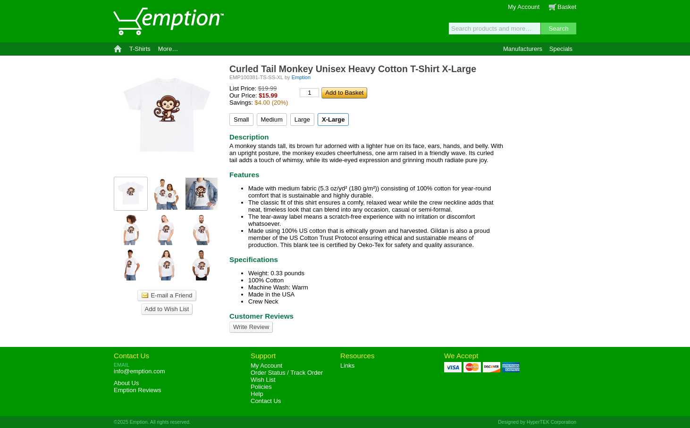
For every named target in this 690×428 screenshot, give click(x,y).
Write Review (251, 326)
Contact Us (131, 356)
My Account (523, 6)
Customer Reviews (261, 316)
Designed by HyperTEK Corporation (537, 422)
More (168, 48)
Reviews (137, 390)
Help (257, 393)
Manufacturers (522, 48)
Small (241, 119)
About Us (126, 383)
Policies (261, 386)
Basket (566, 6)
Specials (560, 48)
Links (347, 365)
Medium (272, 119)
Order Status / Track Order (287, 372)
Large (302, 119)
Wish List (263, 379)
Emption (168, 21)
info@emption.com (139, 371)
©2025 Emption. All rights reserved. (152, 422)
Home (118, 49)
